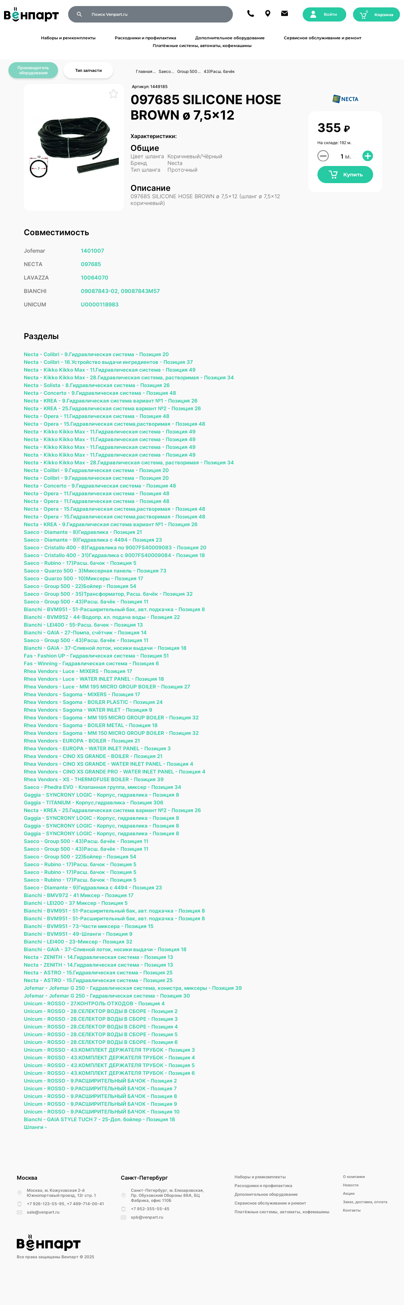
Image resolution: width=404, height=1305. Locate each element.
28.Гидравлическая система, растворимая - (152, 378)
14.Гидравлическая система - (109, 983)
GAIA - (57, 644)
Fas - (31, 669)
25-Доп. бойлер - (130, 1152)
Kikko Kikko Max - (68, 370)
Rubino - (56, 572)
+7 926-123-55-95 (45, 1237)
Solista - (55, 386)
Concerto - (58, 394)
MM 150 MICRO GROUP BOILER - (133, 749)
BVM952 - (62, 628)
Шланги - (36, 1160)
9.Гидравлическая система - (104, 354)
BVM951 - (61, 620)
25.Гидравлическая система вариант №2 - (120, 411)
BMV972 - (61, 919)
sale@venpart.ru (43, 1246)
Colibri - (55, 354)
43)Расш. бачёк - (101, 612)
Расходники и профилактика (145, 37)
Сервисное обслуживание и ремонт (322, 37)
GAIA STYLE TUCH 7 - (77, 1152)
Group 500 (187, 71)
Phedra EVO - (62, 806)
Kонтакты (348, 1245)
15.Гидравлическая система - (107, 999)
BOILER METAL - (113, 741)
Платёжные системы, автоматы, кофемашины (202, 45)
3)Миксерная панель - (111, 580)
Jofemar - (37, 1015)
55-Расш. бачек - (95, 636)
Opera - (54, 419)
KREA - (53, 402)
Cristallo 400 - (64, 556)
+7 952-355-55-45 (150, 1242)
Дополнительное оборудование (230, 37)
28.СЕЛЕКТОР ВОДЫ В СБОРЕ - (114, 1040)
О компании (349, 1210)
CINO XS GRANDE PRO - (96, 790)
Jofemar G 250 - (71, 1015)
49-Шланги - (92, 959)
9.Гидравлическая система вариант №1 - (118, 402)
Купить (345, 175)
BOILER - (103, 757)
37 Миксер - (88, 927)
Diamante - (59, 540)
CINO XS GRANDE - (90, 773)
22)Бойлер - (94, 596)
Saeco (165, 71)
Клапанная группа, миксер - (117, 806)
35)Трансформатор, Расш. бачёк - (124, 604)
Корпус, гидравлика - (129, 814)
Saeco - (34, 540)
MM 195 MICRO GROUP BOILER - (124, 701)
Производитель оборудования (33, 70)
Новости (346, 1219)
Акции (344, 1228)
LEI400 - (60, 636)
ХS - (71, 798)
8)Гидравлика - (95, 540)
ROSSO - (60, 1031)
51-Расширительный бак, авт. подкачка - (130, 620)
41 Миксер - (92, 919)
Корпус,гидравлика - (107, 822)
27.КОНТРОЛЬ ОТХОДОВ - (107, 1031)
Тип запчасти (88, 70)
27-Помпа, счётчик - (94, 644)
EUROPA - (78, 757)
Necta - (34, 354)
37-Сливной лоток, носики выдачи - (115, 661)
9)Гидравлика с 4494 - (105, 548)
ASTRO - (55, 999)
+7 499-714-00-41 (85, 1237)
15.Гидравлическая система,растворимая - (123, 427)
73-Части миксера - (102, 951)
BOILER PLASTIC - (115, 717)
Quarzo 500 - (63, 580)
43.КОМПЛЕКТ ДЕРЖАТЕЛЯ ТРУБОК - (124, 1080)
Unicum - (36, 1031)
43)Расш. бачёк (219, 71)
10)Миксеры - (100, 588)
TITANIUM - (63, 822)
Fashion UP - (55, 669)
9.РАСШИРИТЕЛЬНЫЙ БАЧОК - (114, 1112)
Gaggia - (35, 814)
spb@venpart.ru (147, 1251)
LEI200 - (59, 927)
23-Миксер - (89, 967)
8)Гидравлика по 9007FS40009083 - (133, 556)
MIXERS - (94, 685)
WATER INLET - (111, 725)
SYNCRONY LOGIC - (73, 814)
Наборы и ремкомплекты (68, 37)
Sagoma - (78, 709)
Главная (144, 71)
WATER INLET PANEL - (112, 693)
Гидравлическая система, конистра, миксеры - (157, 1015)
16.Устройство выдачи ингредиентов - (118, 362)
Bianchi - (36, 620)
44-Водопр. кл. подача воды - (116, 628)
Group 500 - (61, 596)
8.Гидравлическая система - (105, 386)
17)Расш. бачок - (90, 572)
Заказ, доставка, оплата (362, 1236)
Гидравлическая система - (108, 669)
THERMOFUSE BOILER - (108, 798)
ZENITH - (56, 983)
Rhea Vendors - (44, 685)
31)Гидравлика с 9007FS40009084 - (133, 564)
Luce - (73, 685)
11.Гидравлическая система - (131, 370)
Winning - (51, 677)
